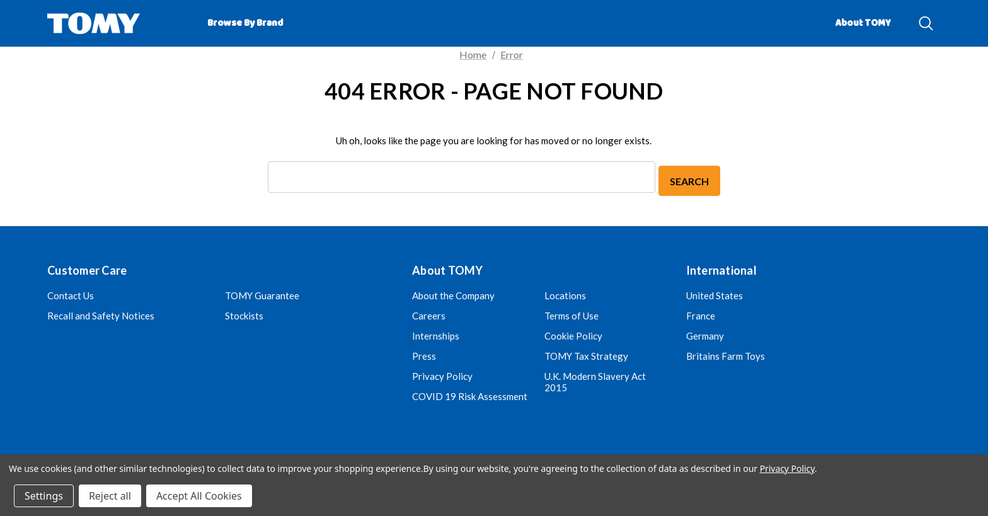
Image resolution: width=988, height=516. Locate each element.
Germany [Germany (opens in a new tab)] (705, 333)
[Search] (926, 23)
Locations (565, 293)
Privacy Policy (442, 373)
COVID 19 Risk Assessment (469, 393)
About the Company (453, 293)
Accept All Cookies (199, 496)
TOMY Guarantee (262, 293)
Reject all (110, 496)
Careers (428, 313)
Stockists (244, 313)
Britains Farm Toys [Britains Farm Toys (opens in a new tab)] (725, 353)
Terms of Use (571, 313)
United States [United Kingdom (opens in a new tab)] (714, 293)
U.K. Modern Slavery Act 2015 (595, 379)
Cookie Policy (573, 333)
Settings (44, 496)
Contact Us (70, 293)
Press (424, 353)
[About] (909, 17)
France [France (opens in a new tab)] (700, 313)
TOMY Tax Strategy (586, 353)
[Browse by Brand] (245, 23)
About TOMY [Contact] (863, 23)
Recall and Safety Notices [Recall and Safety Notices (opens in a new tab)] (100, 313)
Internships (435, 333)
